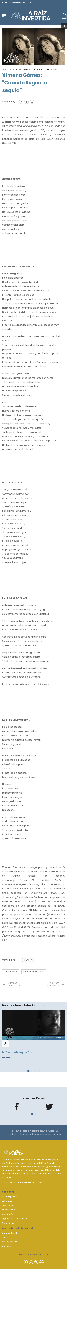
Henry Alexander (25, 69)
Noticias (5, 1237)
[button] (28, 1071)
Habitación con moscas (33, 971)
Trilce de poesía (9, 1196)
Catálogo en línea (10, 1241)
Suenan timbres (9, 1209)
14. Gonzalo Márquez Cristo (18, 1052)
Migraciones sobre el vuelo (14, 1218)
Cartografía (7, 1214)
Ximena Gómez (10, 971)
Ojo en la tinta (8, 1223)
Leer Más (7, 1058)
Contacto (6, 1246)
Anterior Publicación (14, 984)
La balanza (7, 1201)
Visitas (51, 69)
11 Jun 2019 (39, 69)
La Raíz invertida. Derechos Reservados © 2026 (22, 1182)
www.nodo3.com (41, 1254)
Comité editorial (9, 1233)
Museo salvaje (8, 1205)
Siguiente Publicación (53, 984)
